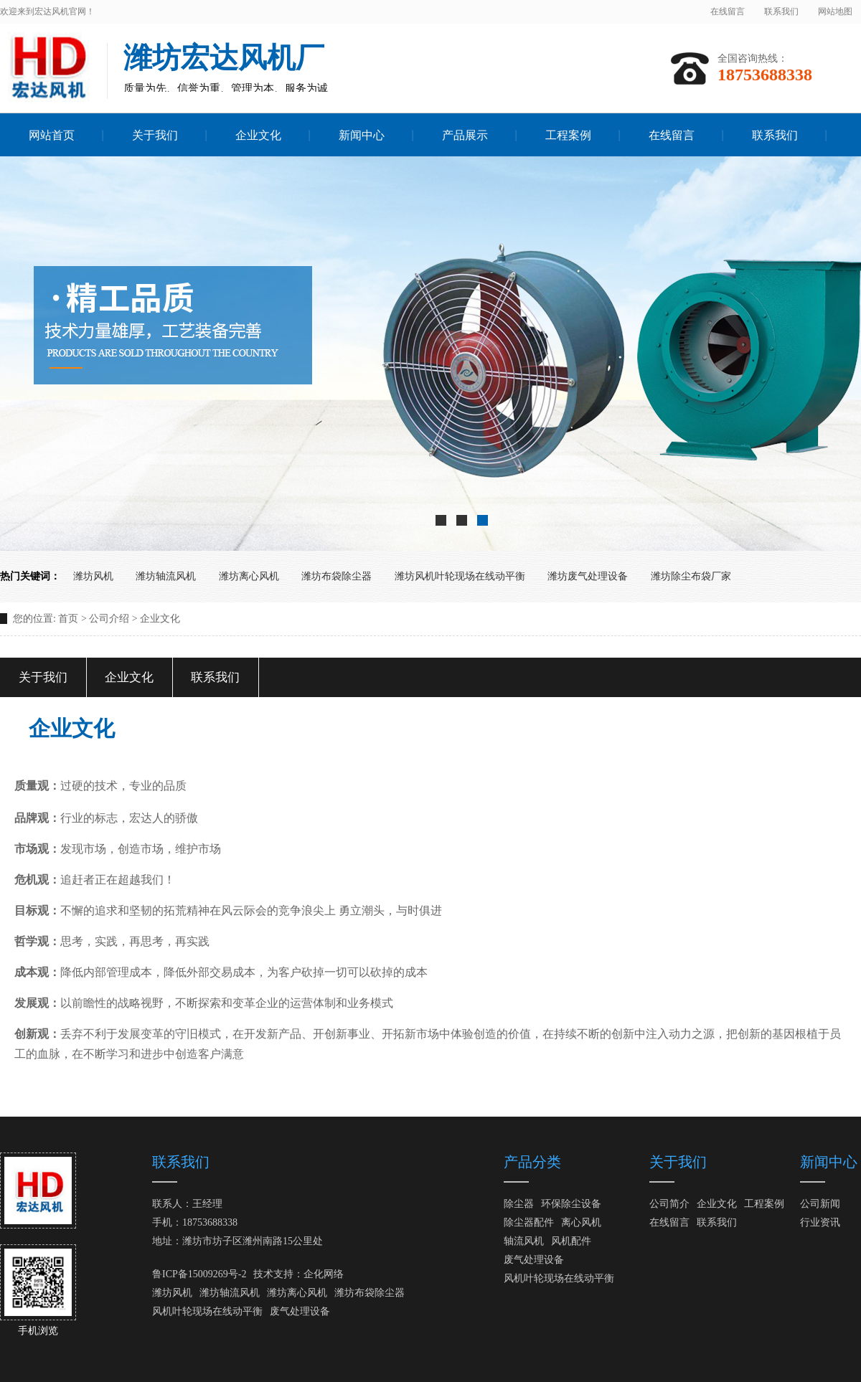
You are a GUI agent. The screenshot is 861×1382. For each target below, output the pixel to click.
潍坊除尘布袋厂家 (691, 576)
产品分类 (532, 1162)
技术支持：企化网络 (298, 1274)
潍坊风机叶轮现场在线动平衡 (460, 576)
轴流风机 (524, 1241)
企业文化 (129, 677)
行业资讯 (820, 1222)
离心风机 (581, 1222)
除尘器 (519, 1203)
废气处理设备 (300, 1311)
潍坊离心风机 (249, 576)
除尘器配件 (529, 1222)
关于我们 (43, 677)
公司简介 (669, 1203)
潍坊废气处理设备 (587, 576)
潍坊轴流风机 (166, 576)
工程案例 (764, 1203)
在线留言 (727, 11)
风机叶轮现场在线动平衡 (207, 1311)
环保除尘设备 (571, 1203)
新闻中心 (828, 1162)
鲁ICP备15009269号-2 (199, 1274)
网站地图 (835, 11)
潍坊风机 (93, 576)
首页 (68, 618)
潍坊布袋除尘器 (336, 576)
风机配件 (571, 1241)
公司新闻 (820, 1203)
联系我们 (781, 11)
